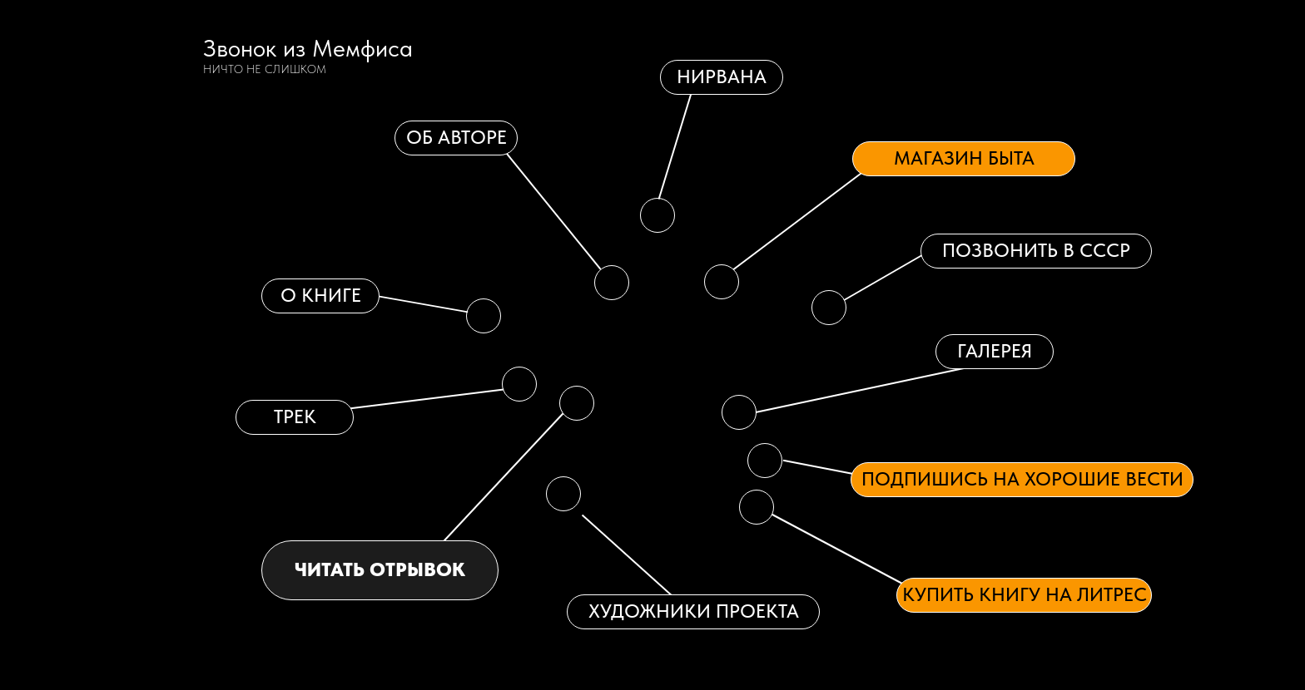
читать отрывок (380, 569)
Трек (295, 416)
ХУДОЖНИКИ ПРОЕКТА (693, 611)
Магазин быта (964, 158)
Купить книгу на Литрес (1024, 594)
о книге (320, 295)
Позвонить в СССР (1036, 250)
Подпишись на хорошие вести (1022, 478)
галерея (994, 350)
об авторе (456, 137)
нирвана (722, 76)
